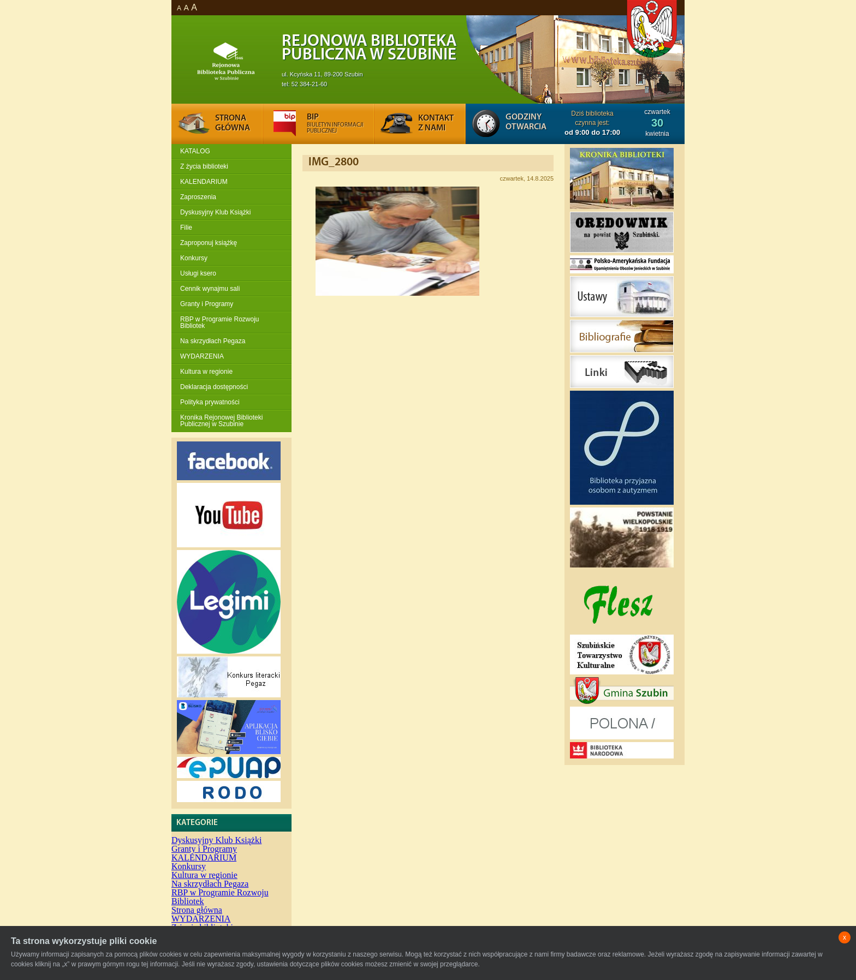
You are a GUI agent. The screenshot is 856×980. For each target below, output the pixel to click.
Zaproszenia (198, 197)
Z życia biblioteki (204, 166)
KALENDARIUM (204, 182)
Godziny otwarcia (526, 122)
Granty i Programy (206, 304)
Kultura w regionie (206, 371)
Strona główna (196, 910)
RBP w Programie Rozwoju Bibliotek (219, 322)
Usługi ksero (198, 273)
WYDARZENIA (202, 356)
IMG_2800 (333, 162)
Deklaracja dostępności (214, 387)
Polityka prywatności (210, 402)
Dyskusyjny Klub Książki (215, 212)
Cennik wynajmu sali (210, 288)
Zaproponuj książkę (208, 243)
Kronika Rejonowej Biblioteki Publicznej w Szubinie (221, 421)
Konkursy (193, 258)
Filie (186, 227)
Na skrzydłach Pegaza (212, 341)
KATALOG (195, 151)
